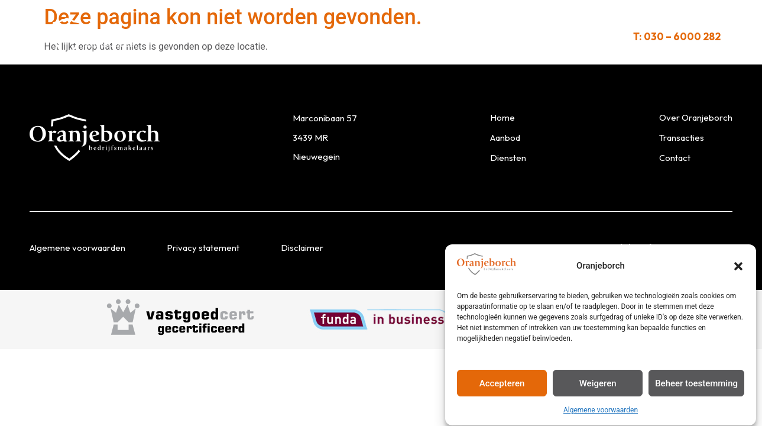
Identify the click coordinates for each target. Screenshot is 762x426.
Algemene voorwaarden (600, 413)
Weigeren (598, 385)
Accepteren (502, 385)
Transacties (473, 36)
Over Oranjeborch (377, 36)
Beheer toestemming (696, 385)
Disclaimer (302, 247)
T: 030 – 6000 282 (677, 36)
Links (597, 36)
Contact (543, 36)
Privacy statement (203, 247)
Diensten (284, 36)
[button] (738, 269)
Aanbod (218, 36)
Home (502, 117)
